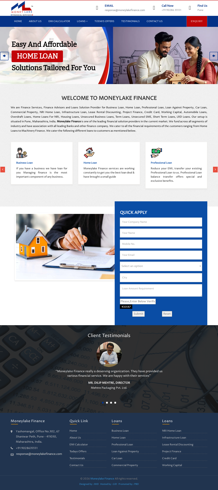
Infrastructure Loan (174, 438)
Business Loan (120, 431)
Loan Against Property (125, 451)
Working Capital (172, 465)
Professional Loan (122, 444)
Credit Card (169, 458)
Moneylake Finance (102, 479)
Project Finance (171, 451)
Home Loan (119, 438)
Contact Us (155, 21)
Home (18, 21)
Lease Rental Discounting (177, 444)
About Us (35, 21)
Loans (82, 21)
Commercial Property (125, 465)
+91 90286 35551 (171, 10)
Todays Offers (104, 21)
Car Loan (117, 458)
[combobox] (161, 266)
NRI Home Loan (171, 431)
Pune (200, 10)
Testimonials (130, 21)
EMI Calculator (59, 21)
